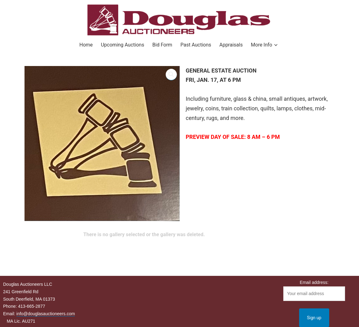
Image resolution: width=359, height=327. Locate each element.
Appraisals (231, 45)
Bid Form (162, 45)
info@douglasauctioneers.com (45, 313)
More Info (261, 45)
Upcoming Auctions (122, 45)
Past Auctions (196, 45)
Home (86, 45)
